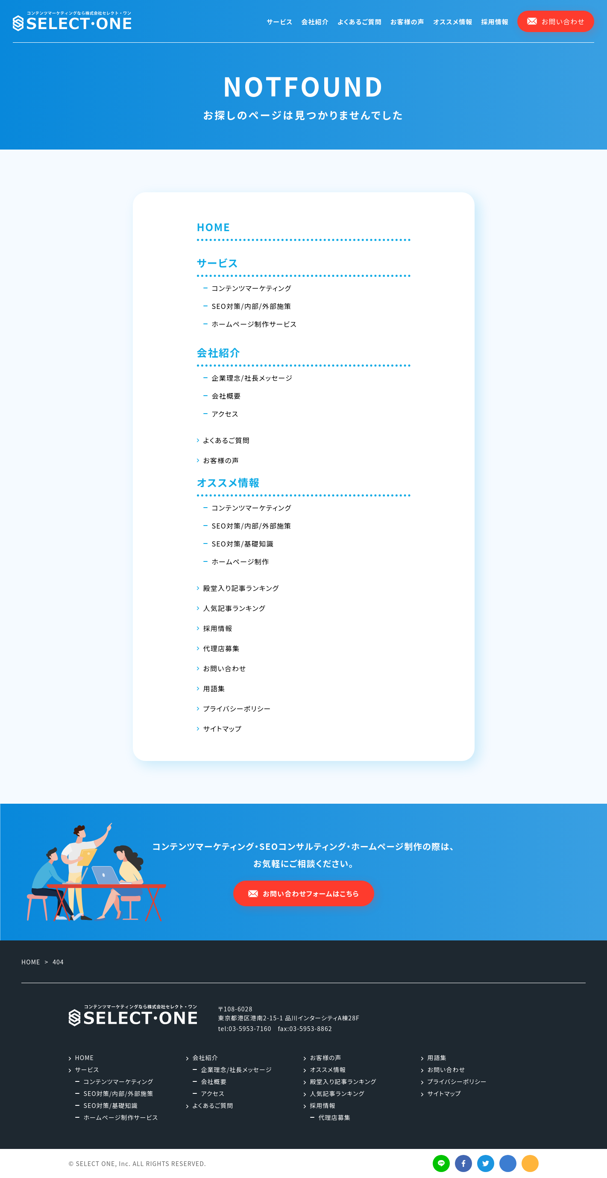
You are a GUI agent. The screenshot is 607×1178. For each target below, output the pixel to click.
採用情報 (495, 21)
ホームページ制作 (241, 561)
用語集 (214, 688)
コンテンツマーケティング (252, 288)
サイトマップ (222, 728)
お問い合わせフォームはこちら (303, 893)
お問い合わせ (224, 668)
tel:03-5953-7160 (245, 1028)
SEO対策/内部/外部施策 (252, 306)
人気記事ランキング (234, 608)
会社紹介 (315, 21)
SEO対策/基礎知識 (243, 543)
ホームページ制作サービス (254, 324)
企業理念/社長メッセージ (252, 378)
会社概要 (226, 396)
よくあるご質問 (359, 21)
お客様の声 (407, 21)
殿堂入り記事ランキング (241, 588)
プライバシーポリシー (237, 708)
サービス (280, 21)
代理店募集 (221, 648)
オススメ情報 (453, 21)
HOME (214, 226)
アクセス (225, 413)
